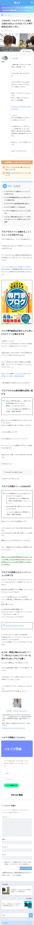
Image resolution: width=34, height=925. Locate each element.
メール (5, 847)
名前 (4, 839)
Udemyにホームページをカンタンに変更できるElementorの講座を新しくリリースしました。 (17, 9)
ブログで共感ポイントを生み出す (14, 207)
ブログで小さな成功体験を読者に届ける (16, 203)
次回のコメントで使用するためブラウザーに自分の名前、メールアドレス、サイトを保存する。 (17, 863)
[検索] (31, 915)
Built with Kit (17, 794)
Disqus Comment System (14, 625)
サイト (4, 854)
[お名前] (17, 773)
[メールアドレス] (17, 779)
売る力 (17, 2)
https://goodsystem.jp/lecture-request (13, 728)
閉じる (17, 186)
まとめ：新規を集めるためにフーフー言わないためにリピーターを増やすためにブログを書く (17, 219)
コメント (5, 817)
